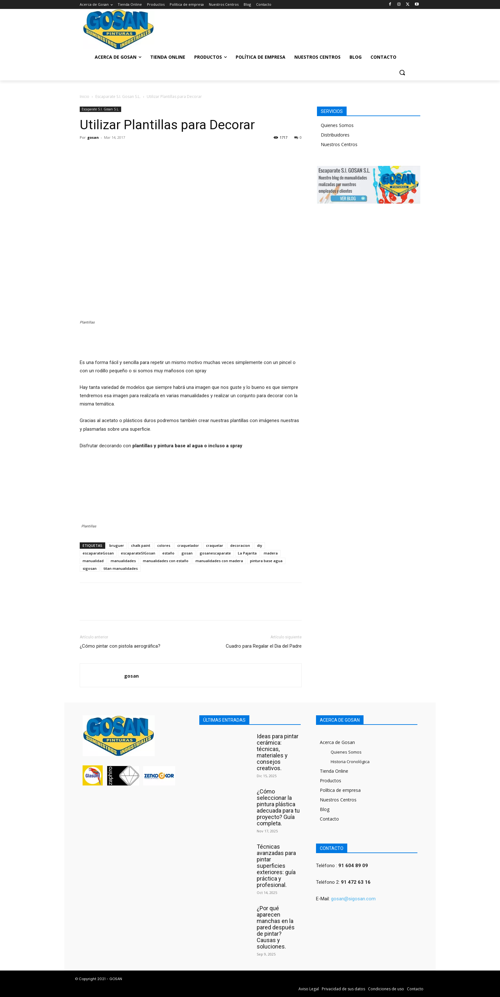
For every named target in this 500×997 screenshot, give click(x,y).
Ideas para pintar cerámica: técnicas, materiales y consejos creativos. (277, 752)
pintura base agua (266, 560)
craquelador (188, 545)
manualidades (123, 560)
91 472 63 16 (356, 882)
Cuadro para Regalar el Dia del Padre (264, 646)
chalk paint (140, 545)
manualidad (93, 560)
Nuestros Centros (339, 144)
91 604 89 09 (353, 865)
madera (271, 553)
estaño (168, 553)
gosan (93, 137)
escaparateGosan (98, 553)
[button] (402, 72)
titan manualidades (121, 568)
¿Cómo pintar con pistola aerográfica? (120, 646)
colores (163, 545)
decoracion (240, 545)
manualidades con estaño (165, 560)
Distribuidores (335, 135)
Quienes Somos (337, 125)
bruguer (116, 545)
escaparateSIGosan (138, 553)
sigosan (90, 568)
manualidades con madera (219, 560)
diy (259, 545)
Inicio (84, 96)
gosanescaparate (215, 553)
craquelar (214, 545)
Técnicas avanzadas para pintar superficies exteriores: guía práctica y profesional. (276, 865)
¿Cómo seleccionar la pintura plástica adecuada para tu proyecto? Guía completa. (278, 807)
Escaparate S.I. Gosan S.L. (118, 96)
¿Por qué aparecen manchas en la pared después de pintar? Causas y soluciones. (276, 927)
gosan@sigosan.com (353, 899)
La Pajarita (247, 553)
